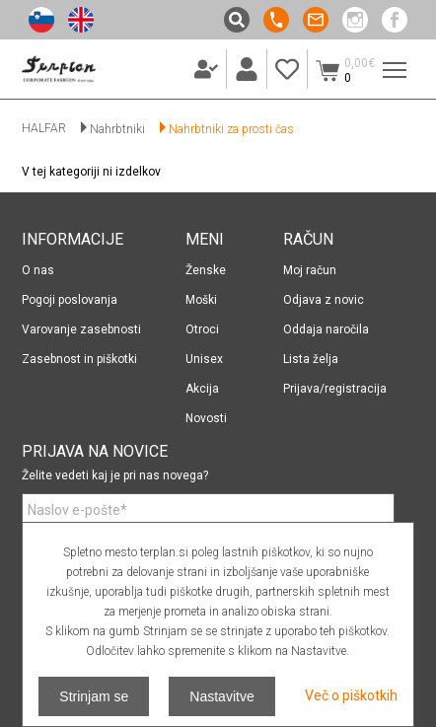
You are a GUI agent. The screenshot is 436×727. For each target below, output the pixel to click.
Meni (390, 60)
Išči (236, 19)
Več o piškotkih (351, 695)
